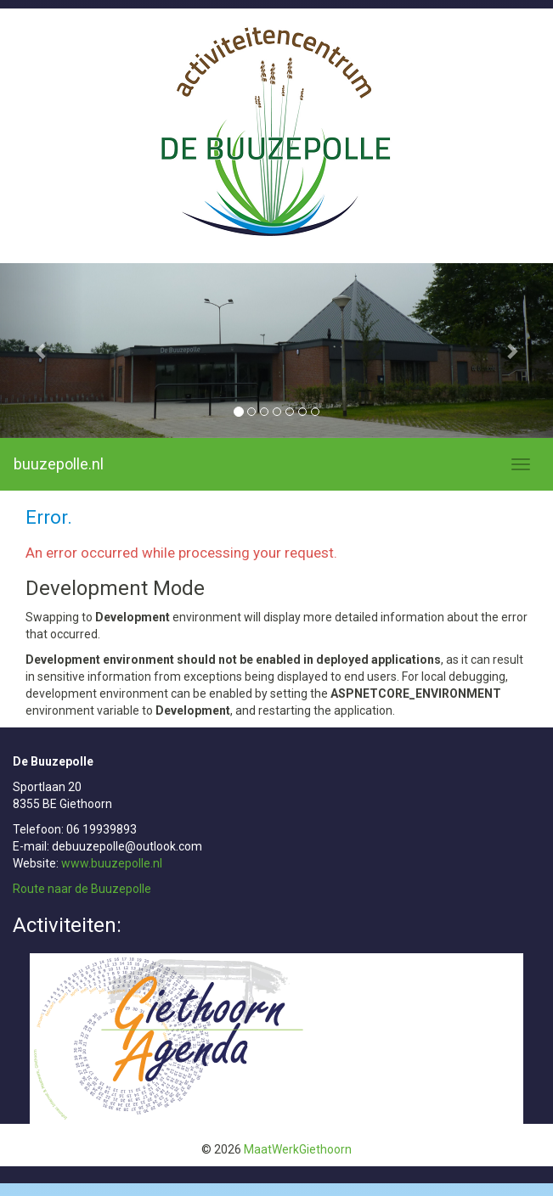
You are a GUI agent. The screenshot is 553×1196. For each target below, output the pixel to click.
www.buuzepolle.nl (111, 863)
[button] (41, 350)
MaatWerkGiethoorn (298, 1149)
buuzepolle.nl (59, 464)
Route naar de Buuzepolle (82, 889)
